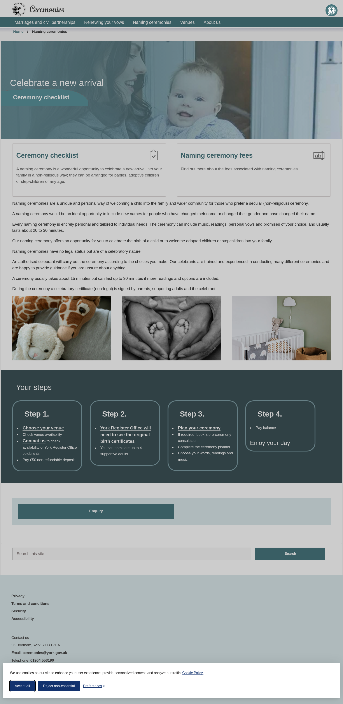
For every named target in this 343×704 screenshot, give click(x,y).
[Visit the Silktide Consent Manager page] (330, 686)
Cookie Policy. (192, 673)
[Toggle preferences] (94, 686)
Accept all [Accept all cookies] (22, 686)
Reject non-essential (59, 686)
